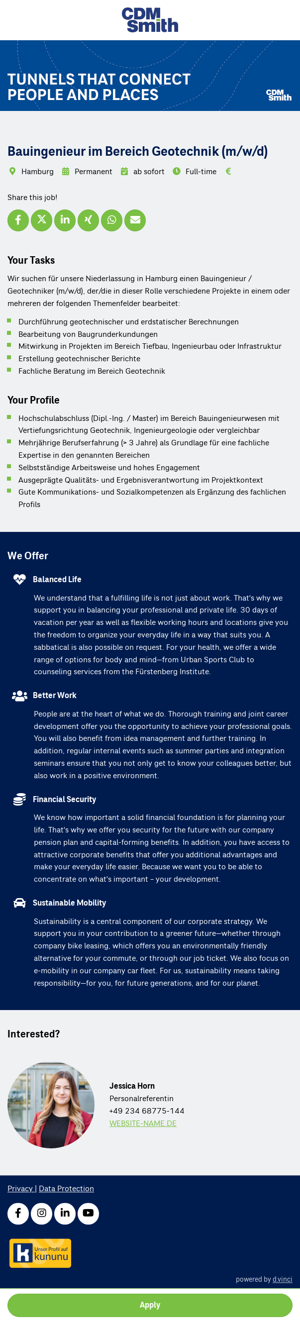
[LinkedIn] (65, 1214)
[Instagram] (41, 1214)
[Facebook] (18, 1214)
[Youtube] (88, 1214)
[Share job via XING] (88, 220)
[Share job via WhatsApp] (111, 220)
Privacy (21, 1189)
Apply (150, 1305)
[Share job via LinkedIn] (65, 220)
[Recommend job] (135, 220)
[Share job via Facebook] (18, 220)
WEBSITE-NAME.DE (143, 1123)
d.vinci (283, 1279)
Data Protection (66, 1189)
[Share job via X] (41, 220)
